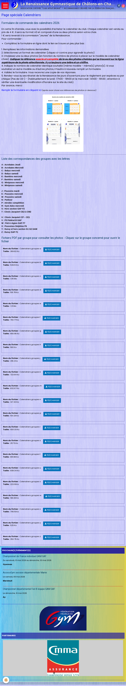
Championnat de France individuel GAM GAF (24, 556)
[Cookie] (6, 680)
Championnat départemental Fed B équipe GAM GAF (29, 589)
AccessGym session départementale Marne (25, 572)
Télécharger (52, 249)
